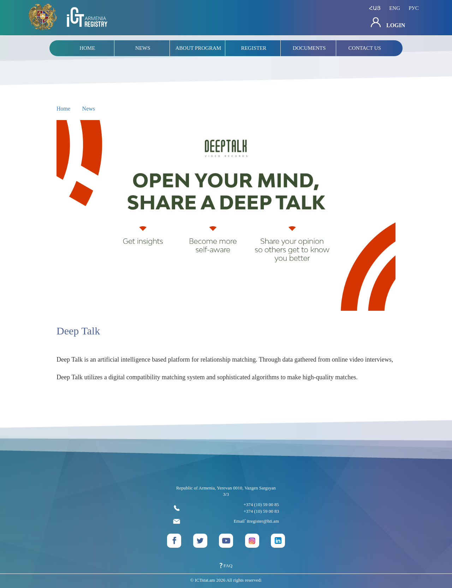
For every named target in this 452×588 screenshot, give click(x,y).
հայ (375, 8)
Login (388, 22)
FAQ (226, 565)
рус (414, 8)
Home (63, 109)
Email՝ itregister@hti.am (226, 521)
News (88, 109)
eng (394, 8)
